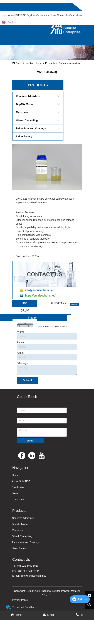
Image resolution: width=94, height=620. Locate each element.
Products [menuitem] (31, 15)
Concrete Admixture (70, 63)
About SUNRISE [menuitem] (17, 15)
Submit (27, 380)
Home (38, 63)
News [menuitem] (53, 15)
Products (50, 63)
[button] (41, 39)
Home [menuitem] (4, 15)
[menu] (41, 15)
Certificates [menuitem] (42, 15)
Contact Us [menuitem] (63, 15)
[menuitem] (41, 39)
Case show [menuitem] (75, 15)
